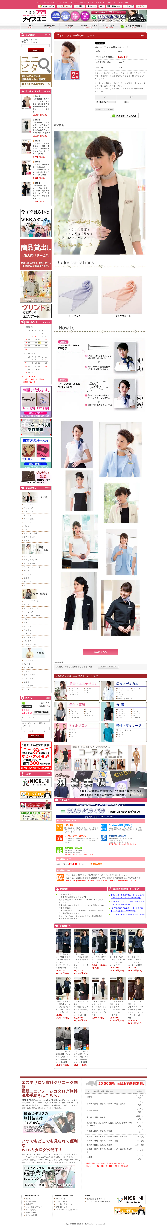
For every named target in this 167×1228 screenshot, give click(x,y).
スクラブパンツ (30, 560)
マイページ (61, 1199)
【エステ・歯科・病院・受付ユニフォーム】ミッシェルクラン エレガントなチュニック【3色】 (41, 170)
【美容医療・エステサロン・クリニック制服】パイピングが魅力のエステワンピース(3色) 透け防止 (41, 128)
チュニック (28, 504)
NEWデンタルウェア (124, 699)
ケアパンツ (28, 678)
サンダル (27, 582)
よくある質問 (31, 1215)
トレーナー (28, 668)
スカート (27, 623)
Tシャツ (27, 664)
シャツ (26, 671)
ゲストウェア (29, 537)
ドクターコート (30, 563)
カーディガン (29, 519)
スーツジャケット (31, 608)
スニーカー (28, 585)
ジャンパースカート (32, 615)
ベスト (26, 605)
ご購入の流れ (62, 1202)
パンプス (27, 641)
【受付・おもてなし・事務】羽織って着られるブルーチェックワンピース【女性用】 (117, 959)
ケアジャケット (30, 675)
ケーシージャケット (32, 567)
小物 (133, 715)
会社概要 (29, 1204)
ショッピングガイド (34, 1207)
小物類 (26, 530)
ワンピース (28, 508)
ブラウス (27, 634)
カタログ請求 (31, 1210)
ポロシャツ (28, 660)
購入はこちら (100, 652)
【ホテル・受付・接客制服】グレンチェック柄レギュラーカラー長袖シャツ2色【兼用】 (81, 1056)
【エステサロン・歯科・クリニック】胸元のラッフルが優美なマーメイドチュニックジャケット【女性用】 (135, 1009)
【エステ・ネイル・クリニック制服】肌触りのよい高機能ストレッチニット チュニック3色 (41, 149)
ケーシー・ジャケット (125, 690)
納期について (62, 1207)
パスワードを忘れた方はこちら (34, 731)
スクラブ (27, 556)
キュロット (28, 630)
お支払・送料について (65, 1204)
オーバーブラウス (31, 601)
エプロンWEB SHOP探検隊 (99, 1202)
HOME (28, 1199)
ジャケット (28, 511)
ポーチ (26, 689)
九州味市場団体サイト (96, 1199)
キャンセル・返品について (67, 1210)
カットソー (28, 515)
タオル (26, 541)
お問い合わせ (31, 1212)
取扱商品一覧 (31, 1202)
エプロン (27, 522)
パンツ (26, 526)
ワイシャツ (121, 711)
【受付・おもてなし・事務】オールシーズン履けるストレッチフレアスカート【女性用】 (135, 959)
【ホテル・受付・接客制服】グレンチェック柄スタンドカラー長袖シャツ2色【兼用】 (63, 1056)
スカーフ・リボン (31, 533)
